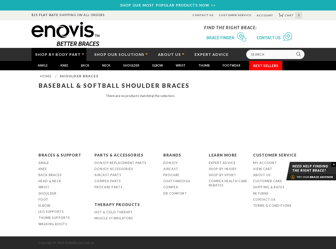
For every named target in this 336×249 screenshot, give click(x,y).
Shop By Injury (223, 169)
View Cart (263, 169)
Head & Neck (49, 181)
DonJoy (170, 163)
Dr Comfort (175, 193)
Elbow (157, 65)
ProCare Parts (108, 187)
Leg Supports (51, 211)
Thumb (204, 65)
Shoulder (131, 65)
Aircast (170, 169)
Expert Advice (222, 163)
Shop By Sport (222, 175)
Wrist (181, 65)
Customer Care (267, 181)
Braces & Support (59, 155)
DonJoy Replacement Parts (120, 163)
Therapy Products (117, 204)
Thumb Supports (54, 218)
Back (85, 65)
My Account (265, 163)
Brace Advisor (305, 171)
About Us (262, 175)
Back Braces (50, 175)
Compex (170, 187)
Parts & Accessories (118, 155)
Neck (106, 65)
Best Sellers (266, 65)
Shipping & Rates (268, 187)
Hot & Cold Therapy (113, 212)
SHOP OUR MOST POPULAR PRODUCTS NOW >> (168, 5)
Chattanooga (176, 181)
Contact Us (203, 15)
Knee (64, 65)
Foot (43, 199)
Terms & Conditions (272, 205)
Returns (261, 193)
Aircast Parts (107, 175)
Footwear (231, 65)
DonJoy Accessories (113, 169)
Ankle (43, 65)
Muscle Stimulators (113, 218)
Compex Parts (107, 181)
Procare (171, 175)
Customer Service (235, 15)
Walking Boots (52, 224)
